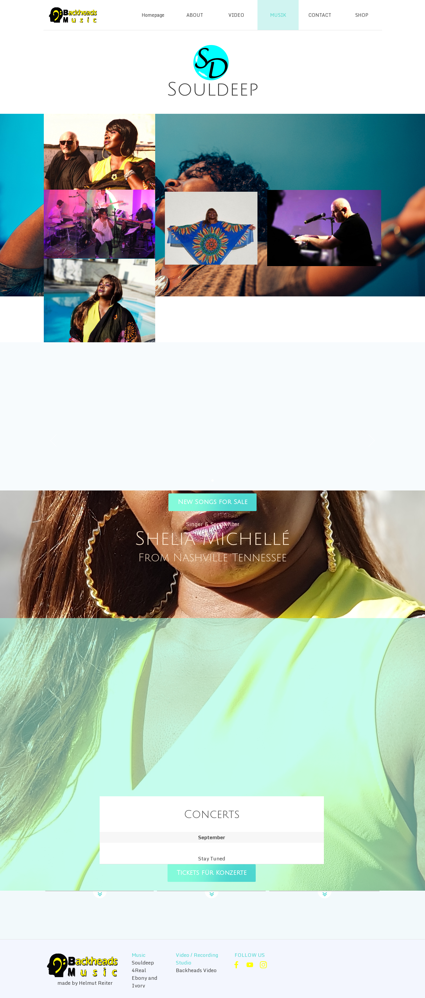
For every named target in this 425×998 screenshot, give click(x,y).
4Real (139, 970)
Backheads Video (196, 970)
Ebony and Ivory (144, 981)
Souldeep (143, 962)
